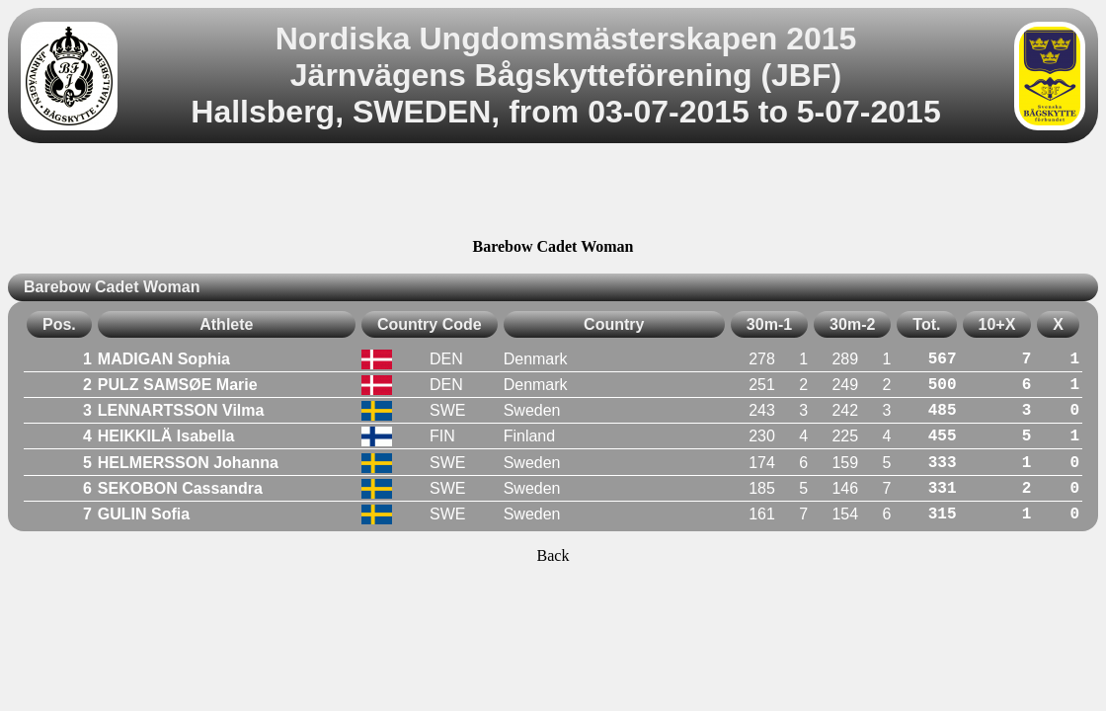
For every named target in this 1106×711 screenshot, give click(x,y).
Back (553, 555)
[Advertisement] (553, 193)
